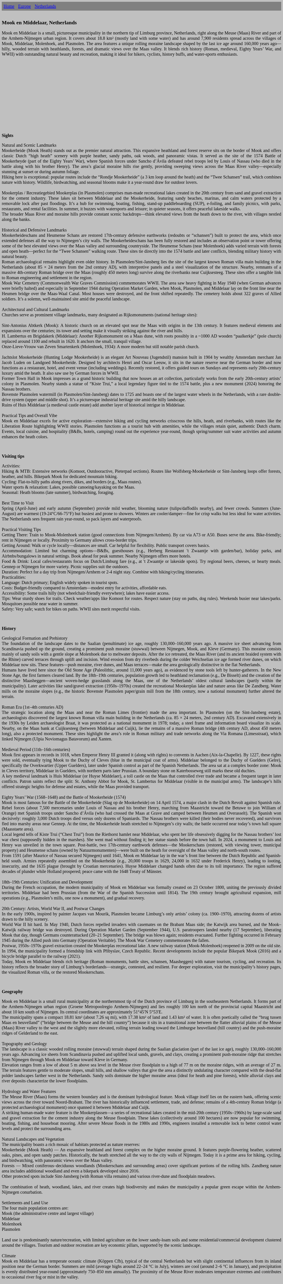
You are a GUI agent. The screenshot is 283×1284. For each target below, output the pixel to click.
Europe (24, 6)
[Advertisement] (134, 97)
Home (9, 6)
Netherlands (45, 6)
